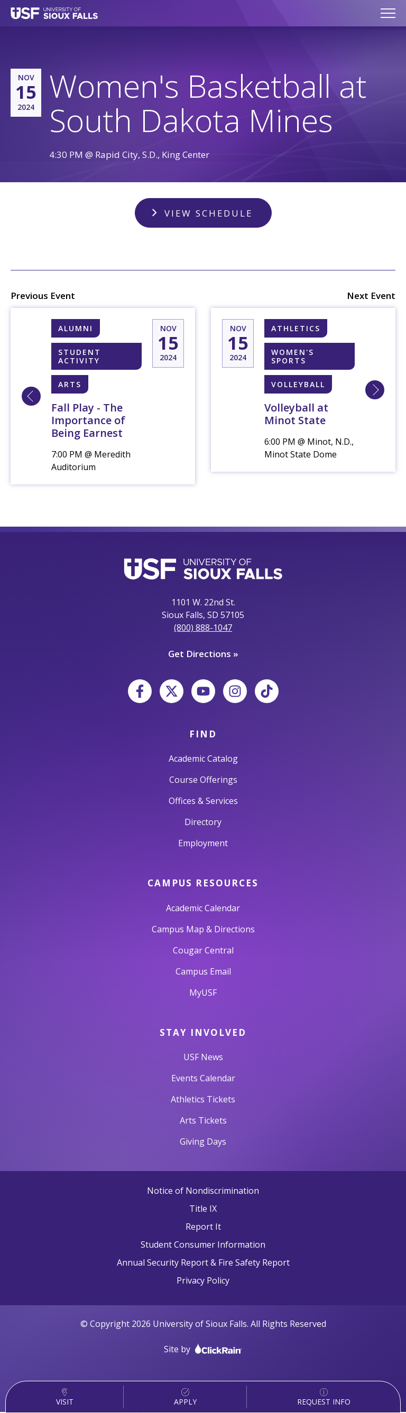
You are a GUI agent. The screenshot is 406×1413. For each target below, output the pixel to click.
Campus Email (203, 972)
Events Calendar (203, 1079)
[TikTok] (267, 692)
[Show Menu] (388, 13)
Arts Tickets (203, 1121)
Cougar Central (203, 951)
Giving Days (203, 1142)
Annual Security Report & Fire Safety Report (203, 1263)
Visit (64, 1397)
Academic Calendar (203, 908)
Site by (203, 1350)
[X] (171, 692)
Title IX (203, 1209)
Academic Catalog (203, 759)
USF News (203, 1058)
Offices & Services (203, 802)
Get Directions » (203, 655)
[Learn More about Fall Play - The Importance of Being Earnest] (31, 397)
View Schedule (208, 213)
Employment (203, 844)
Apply (185, 1397)
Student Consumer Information (203, 1245)
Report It (203, 1227)
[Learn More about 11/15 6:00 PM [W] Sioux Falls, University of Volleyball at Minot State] (374, 390)
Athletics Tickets (203, 1100)
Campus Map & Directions (203, 929)
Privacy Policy (203, 1281)
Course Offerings (203, 781)
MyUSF (203, 993)
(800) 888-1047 (203, 628)
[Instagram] (235, 692)
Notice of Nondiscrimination (203, 1191)
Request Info (323, 1397)
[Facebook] (140, 692)
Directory (203, 823)
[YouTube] (203, 692)
